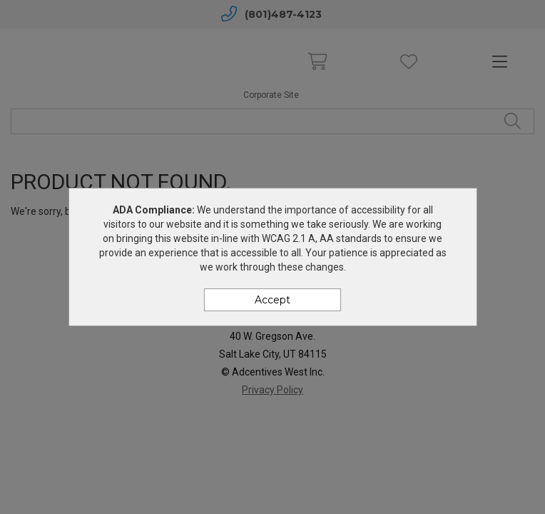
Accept (272, 299)
